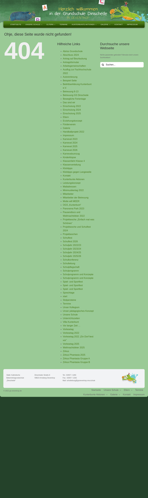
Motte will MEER (71, 201)
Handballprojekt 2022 (73, 132)
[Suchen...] (122, 65)
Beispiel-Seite (70, 80)
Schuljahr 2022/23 (72, 245)
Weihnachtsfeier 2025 (74, 347)
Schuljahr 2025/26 (72, 256)
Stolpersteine (69, 300)
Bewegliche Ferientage (74, 99)
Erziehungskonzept (72, 121)
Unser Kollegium (71, 307)
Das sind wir (69, 102)
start (65, 296)
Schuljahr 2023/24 (72, 249)
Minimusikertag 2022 (73, 190)
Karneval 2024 (70, 143)
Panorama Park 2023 (73, 208)
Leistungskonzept (72, 183)
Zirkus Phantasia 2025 (74, 355)
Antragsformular (71, 62)
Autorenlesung (70, 77)
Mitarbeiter (68, 194)
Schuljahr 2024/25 (72, 252)
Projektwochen (70, 234)
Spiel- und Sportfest (73, 282)
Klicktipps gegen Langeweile (77, 172)
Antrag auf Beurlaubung (75, 58)
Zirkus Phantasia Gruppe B (76, 362)
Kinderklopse (69, 157)
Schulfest (67, 238)
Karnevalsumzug (71, 153)
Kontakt (67, 175)
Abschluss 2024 (71, 55)
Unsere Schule (70, 314)
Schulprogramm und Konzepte (78, 274)
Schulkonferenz (70, 260)
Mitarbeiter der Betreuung (75, 197)
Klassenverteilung (72, 164)
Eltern (66, 117)
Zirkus (66, 351)
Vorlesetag (68, 329)
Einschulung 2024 (72, 110)
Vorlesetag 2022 (71, 333)
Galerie (66, 128)
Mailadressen (69, 186)
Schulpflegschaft (71, 267)
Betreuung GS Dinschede (75, 95)
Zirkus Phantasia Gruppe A (76, 358)
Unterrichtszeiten (71, 318)
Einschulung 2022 (72, 106)
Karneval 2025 (70, 146)
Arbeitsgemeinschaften (74, 66)
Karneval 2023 (70, 139)
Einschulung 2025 (72, 113)
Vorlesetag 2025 (71, 344)
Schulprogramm (71, 271)
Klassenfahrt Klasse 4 (74, 161)
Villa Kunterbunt (71, 322)
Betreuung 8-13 (70, 91)
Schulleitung (69, 263)
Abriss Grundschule (73, 51)
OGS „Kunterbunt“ (72, 205)
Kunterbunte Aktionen (74, 179)
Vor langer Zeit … (72, 325)
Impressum (68, 135)
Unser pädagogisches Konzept (78, 311)
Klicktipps (68, 168)
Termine (67, 303)
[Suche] (103, 65)
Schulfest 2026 (70, 241)
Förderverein (69, 124)
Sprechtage (68, 292)
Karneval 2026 (70, 150)
